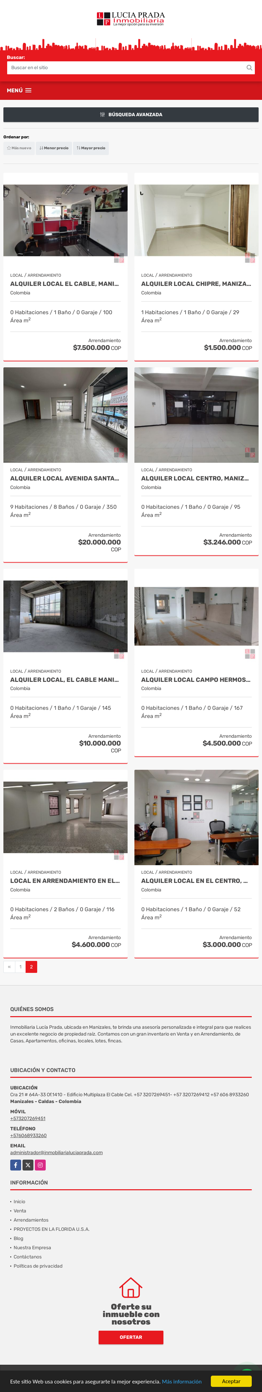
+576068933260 (28, 1135)
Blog (18, 1238)
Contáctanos (28, 1257)
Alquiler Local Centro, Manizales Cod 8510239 (196, 478)
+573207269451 (27, 1118)
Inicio (19, 1202)
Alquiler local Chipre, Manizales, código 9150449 (196, 284)
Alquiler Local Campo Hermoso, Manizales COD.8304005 (196, 680)
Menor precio (54, 148)
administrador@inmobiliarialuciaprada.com (56, 1153)
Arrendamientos (31, 1220)
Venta (20, 1211)
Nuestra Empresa (32, 1248)
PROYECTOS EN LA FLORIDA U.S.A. (52, 1229)
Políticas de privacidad (38, 1266)
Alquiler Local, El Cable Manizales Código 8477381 (65, 680)
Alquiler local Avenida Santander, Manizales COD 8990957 (65, 478)
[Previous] (9, 967)
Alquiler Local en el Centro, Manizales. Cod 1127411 (196, 881)
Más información (182, 1382)
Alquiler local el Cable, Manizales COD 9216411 (65, 284)
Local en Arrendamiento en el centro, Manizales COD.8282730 (65, 881)
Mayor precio (90, 148)
